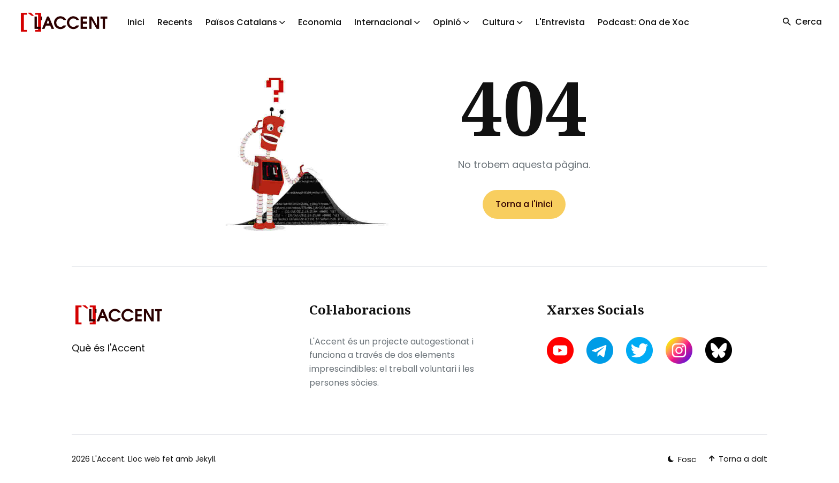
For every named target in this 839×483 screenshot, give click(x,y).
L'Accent (108, 459)
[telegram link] (599, 350)
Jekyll (205, 459)
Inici (135, 22)
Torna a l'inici (524, 204)
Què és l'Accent (108, 348)
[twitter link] (639, 350)
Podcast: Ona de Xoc (643, 22)
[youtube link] (561, 350)
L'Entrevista (560, 22)
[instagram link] (679, 350)
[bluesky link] (718, 350)
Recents (175, 22)
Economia (319, 22)
